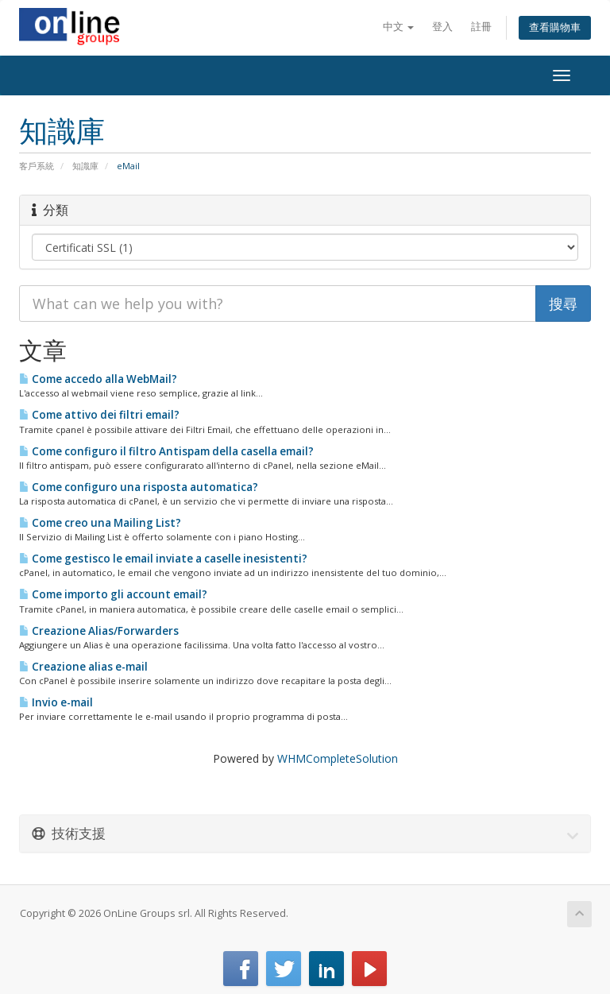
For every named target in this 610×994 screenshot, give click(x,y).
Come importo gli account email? (113, 594)
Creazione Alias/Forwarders (99, 631)
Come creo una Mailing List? (100, 523)
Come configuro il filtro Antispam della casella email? (166, 451)
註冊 (481, 26)
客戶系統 (36, 166)
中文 (398, 26)
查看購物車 (555, 27)
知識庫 (85, 166)
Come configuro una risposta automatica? (138, 487)
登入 (442, 26)
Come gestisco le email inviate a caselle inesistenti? (163, 558)
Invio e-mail (56, 702)
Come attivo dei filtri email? (99, 415)
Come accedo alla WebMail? (98, 379)
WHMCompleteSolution (337, 758)
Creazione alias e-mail (83, 666)
